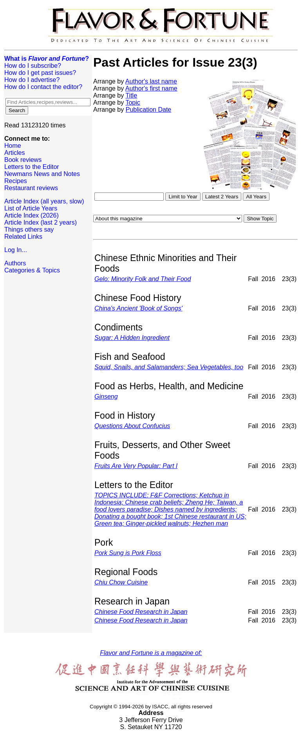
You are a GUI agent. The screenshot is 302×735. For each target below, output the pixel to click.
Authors (15, 263)
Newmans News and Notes (42, 174)
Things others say (29, 229)
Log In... (15, 250)
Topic (132, 102)
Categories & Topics (32, 270)
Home (12, 145)
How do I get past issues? (40, 72)
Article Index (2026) (31, 215)
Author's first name (151, 88)
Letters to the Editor (31, 166)
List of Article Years (30, 208)
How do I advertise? (32, 79)
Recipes (15, 181)
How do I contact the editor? (43, 86)
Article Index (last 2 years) (40, 222)
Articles (14, 152)
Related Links (23, 236)
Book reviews (23, 159)
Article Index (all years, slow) (44, 201)
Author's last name (151, 81)
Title (131, 95)
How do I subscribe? (32, 65)
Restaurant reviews (31, 188)
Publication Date (149, 109)
